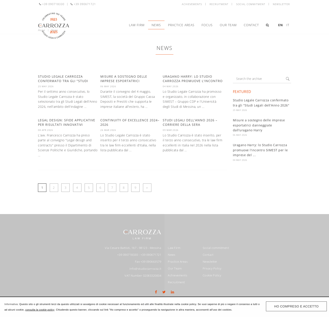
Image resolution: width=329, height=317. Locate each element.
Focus (207, 25)
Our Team (228, 25)
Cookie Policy (212, 275)
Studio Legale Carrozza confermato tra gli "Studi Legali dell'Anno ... (63, 80)
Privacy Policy (212, 268)
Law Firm (137, 25)
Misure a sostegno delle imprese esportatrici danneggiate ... (123, 80)
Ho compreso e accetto (296, 306)
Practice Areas (181, 25)
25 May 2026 (240, 110)
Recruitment (219, 4)
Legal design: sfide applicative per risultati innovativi (66, 122)
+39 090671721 (83, 4)
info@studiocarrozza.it (145, 269)
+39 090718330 (51, 4)
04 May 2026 (240, 160)
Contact (251, 25)
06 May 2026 (240, 135)
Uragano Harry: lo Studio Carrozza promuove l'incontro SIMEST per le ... (193, 80)
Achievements (192, 4)
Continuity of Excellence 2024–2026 (129, 122)
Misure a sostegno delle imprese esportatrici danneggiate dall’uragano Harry (259, 125)
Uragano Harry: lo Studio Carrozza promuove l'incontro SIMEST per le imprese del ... (260, 150)
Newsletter (281, 4)
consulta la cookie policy (39, 309)
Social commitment (250, 4)
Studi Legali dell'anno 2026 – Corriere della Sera (190, 122)
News (156, 25)
